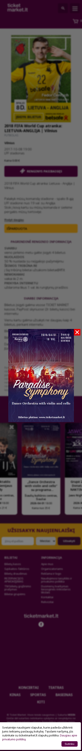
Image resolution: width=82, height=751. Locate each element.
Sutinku (69, 744)
